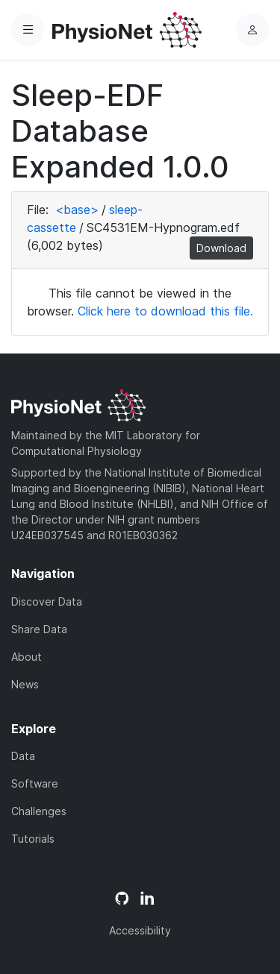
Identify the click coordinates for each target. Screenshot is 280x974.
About (26, 656)
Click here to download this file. (165, 311)
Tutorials (33, 838)
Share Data (39, 629)
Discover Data (46, 601)
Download (221, 248)
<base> (77, 209)
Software (34, 783)
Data (23, 756)
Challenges (38, 811)
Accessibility (140, 930)
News (25, 684)
